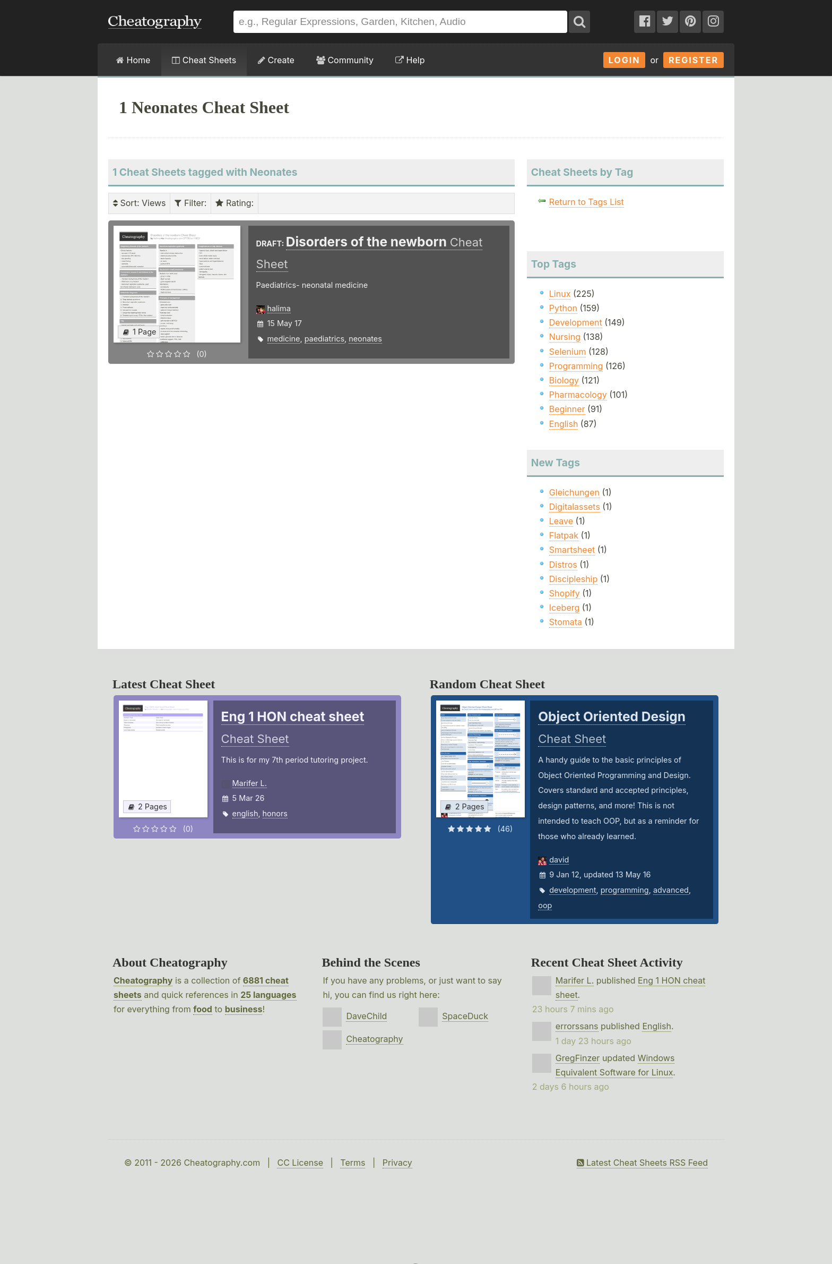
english (245, 813)
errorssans (577, 1026)
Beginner (567, 409)
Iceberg (564, 607)
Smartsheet (572, 549)
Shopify (564, 593)
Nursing (564, 336)
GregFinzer (578, 1058)
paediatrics (324, 338)
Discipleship (573, 579)
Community (345, 60)
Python (563, 308)
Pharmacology (578, 394)
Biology (564, 380)
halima (279, 308)
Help (409, 60)
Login (624, 60)
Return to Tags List (586, 202)
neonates (365, 338)
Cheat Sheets (204, 60)
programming (625, 889)
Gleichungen (574, 492)
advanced (671, 889)
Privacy (397, 1162)
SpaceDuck (465, 1016)
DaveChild (366, 1016)
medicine (283, 338)
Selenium (567, 351)
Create (276, 60)
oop (545, 905)
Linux (560, 293)
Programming (576, 366)
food (202, 1009)
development (572, 889)
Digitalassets (574, 506)
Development (575, 322)
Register (693, 60)
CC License (300, 1162)
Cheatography (143, 980)
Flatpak (563, 535)
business (244, 1009)
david (559, 859)
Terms (352, 1162)
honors (275, 813)
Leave (561, 521)
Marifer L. (249, 783)
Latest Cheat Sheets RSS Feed (642, 1162)
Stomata (565, 622)
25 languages (268, 994)
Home (133, 60)
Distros (563, 564)
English (563, 424)
